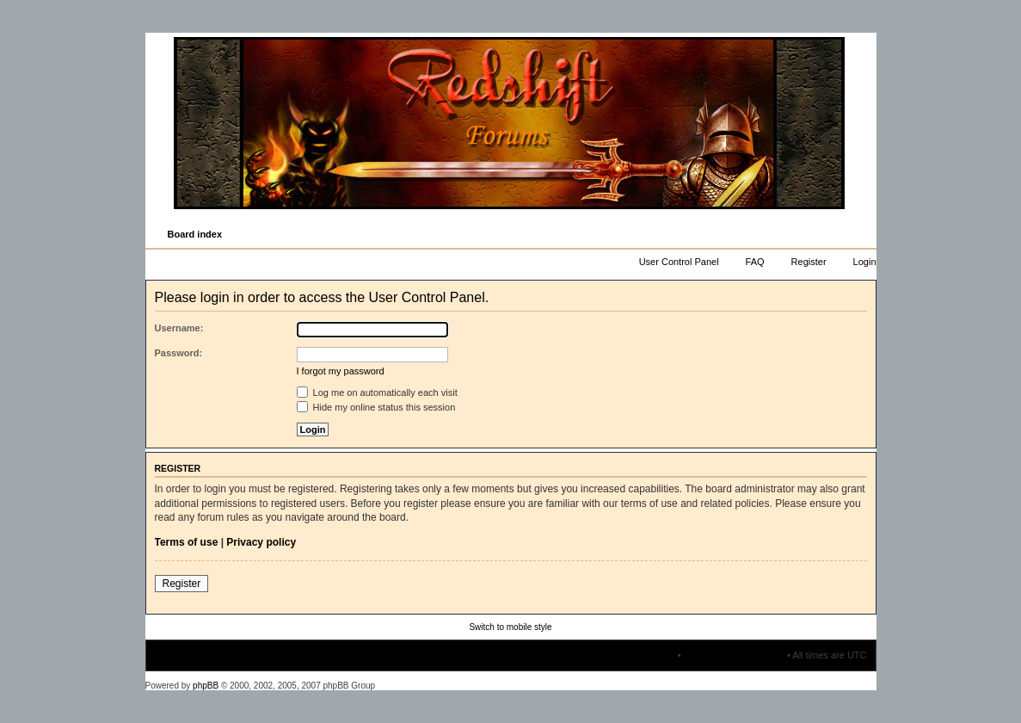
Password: (179, 353)
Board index (195, 234)
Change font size (862, 235)
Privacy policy (261, 542)
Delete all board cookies (734, 655)
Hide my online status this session (376, 407)
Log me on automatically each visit (377, 392)
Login (864, 261)
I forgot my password (340, 371)
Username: (179, 328)
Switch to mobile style (510, 627)
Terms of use (186, 542)
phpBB (205, 685)
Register (809, 261)
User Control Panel (679, 261)
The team (654, 655)
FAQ (755, 261)
